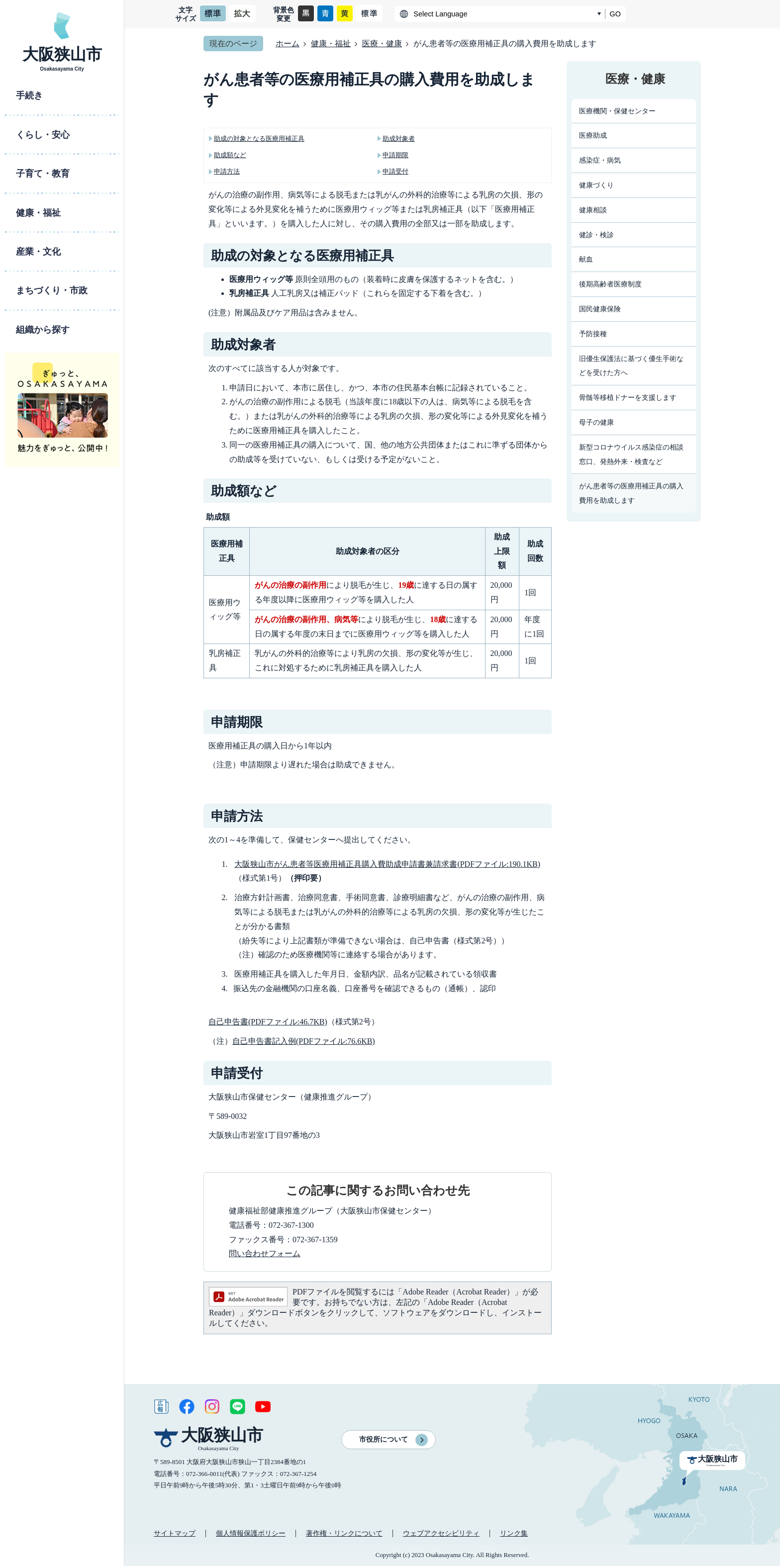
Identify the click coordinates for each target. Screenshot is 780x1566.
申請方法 (227, 171)
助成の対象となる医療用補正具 (259, 138)
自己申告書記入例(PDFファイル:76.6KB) (303, 1041)
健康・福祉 (331, 43)
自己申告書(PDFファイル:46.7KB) (267, 1021)
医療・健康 (382, 43)
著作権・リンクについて (344, 1533)
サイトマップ (174, 1533)
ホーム (287, 43)
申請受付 (395, 171)
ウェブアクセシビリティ (441, 1533)
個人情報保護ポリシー (251, 1533)
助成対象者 (399, 138)
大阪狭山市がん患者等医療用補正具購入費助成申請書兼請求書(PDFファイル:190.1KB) (387, 864)
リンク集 (514, 1533)
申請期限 (395, 155)
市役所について (383, 1439)
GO (615, 14)
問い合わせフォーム (264, 1253)
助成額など (230, 155)
